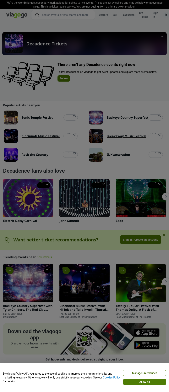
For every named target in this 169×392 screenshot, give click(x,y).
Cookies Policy (111, 377)
